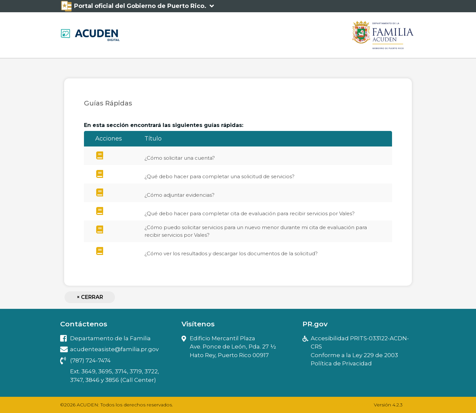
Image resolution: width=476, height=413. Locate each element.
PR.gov (315, 324)
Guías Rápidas (108, 103)
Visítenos (198, 324)
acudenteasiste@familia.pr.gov (109, 349)
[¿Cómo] (99, 156)
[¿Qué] (99, 174)
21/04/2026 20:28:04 (350, 405)
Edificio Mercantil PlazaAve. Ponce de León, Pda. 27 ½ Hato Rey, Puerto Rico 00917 (228, 347)
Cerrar (90, 297)
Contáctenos (83, 324)
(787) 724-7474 (85, 360)
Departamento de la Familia (105, 338)
